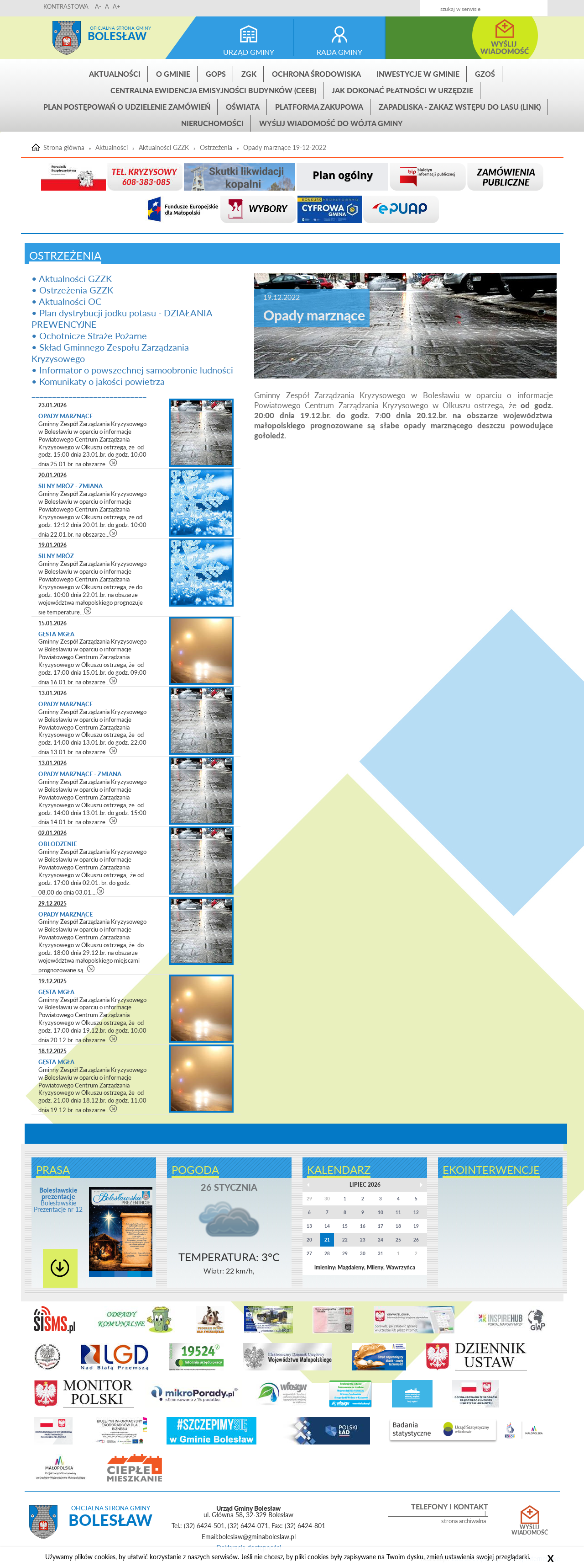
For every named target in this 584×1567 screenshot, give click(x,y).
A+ (116, 6)
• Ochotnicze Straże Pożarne (89, 335)
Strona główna (66, 38)
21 (327, 1239)
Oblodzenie (58, 843)
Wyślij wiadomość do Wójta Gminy (331, 123)
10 (380, 1212)
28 (327, 1253)
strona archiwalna (463, 1521)
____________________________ (88, 392)
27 (309, 1253)
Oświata (243, 106)
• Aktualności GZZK (71, 278)
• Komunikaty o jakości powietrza (98, 381)
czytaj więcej (113, 462)
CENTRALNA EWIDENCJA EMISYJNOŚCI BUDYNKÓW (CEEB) (213, 90)
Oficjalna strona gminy (120, 28)
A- (98, 6)
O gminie (173, 73)
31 (380, 1253)
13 (309, 1226)
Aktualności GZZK (164, 147)
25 (398, 1239)
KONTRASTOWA (66, 6)
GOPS (216, 73)
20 (309, 1239)
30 (362, 1253)
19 (416, 1226)
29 (345, 1253)
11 (398, 1212)
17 (380, 1226)
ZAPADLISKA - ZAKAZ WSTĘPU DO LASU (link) (460, 106)
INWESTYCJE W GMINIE (417, 73)
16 (362, 1226)
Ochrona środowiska (316, 73)
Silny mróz (56, 556)
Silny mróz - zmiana (70, 486)
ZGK (248, 73)
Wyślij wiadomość (529, 1529)
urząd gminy (248, 52)
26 (416, 1239)
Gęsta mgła (56, 634)
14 (327, 1226)
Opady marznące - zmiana (79, 774)
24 (380, 1239)
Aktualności (115, 73)
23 (362, 1239)
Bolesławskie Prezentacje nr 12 (58, 1199)
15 (345, 1226)
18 (398, 1226)
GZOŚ (485, 73)
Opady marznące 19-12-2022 (284, 147)
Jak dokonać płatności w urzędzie (402, 90)
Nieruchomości (212, 123)
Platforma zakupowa (319, 106)
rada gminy (339, 52)
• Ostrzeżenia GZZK (72, 289)
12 (416, 1212)
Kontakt (480, 5)
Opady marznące (65, 416)
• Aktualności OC (66, 301)
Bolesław (117, 36)
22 (345, 1239)
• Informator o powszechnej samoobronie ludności (132, 369)
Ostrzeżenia (216, 147)
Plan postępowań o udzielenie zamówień (126, 106)
